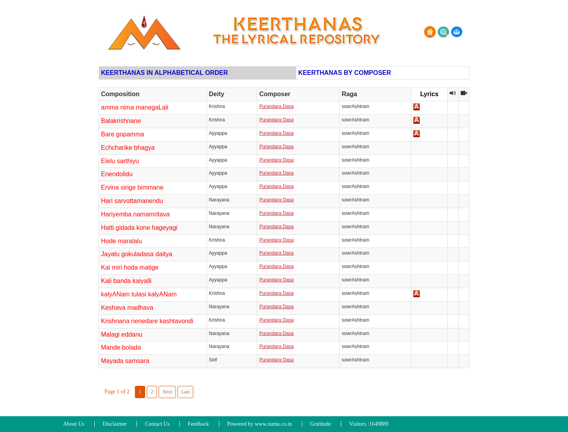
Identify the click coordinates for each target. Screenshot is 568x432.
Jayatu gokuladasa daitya (136, 254)
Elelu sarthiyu (120, 161)
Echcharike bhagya (128, 147)
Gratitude (320, 424)
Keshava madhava (127, 307)
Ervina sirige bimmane (132, 187)
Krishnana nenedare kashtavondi (147, 321)
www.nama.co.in (273, 424)
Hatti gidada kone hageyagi (139, 227)
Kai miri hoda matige (130, 267)
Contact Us (157, 424)
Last (185, 392)
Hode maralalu (121, 241)
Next (167, 392)
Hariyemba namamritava (135, 214)
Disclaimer (115, 424)
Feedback (198, 424)
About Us (73, 424)
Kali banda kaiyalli (126, 280)
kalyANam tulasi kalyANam (139, 294)
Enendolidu (117, 174)
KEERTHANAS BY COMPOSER (344, 72)
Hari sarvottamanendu (132, 200)
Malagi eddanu (121, 334)
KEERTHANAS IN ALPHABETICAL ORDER (164, 72)
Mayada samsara (125, 361)
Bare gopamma (122, 134)
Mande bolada (121, 347)
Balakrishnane (121, 120)
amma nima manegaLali (134, 107)
